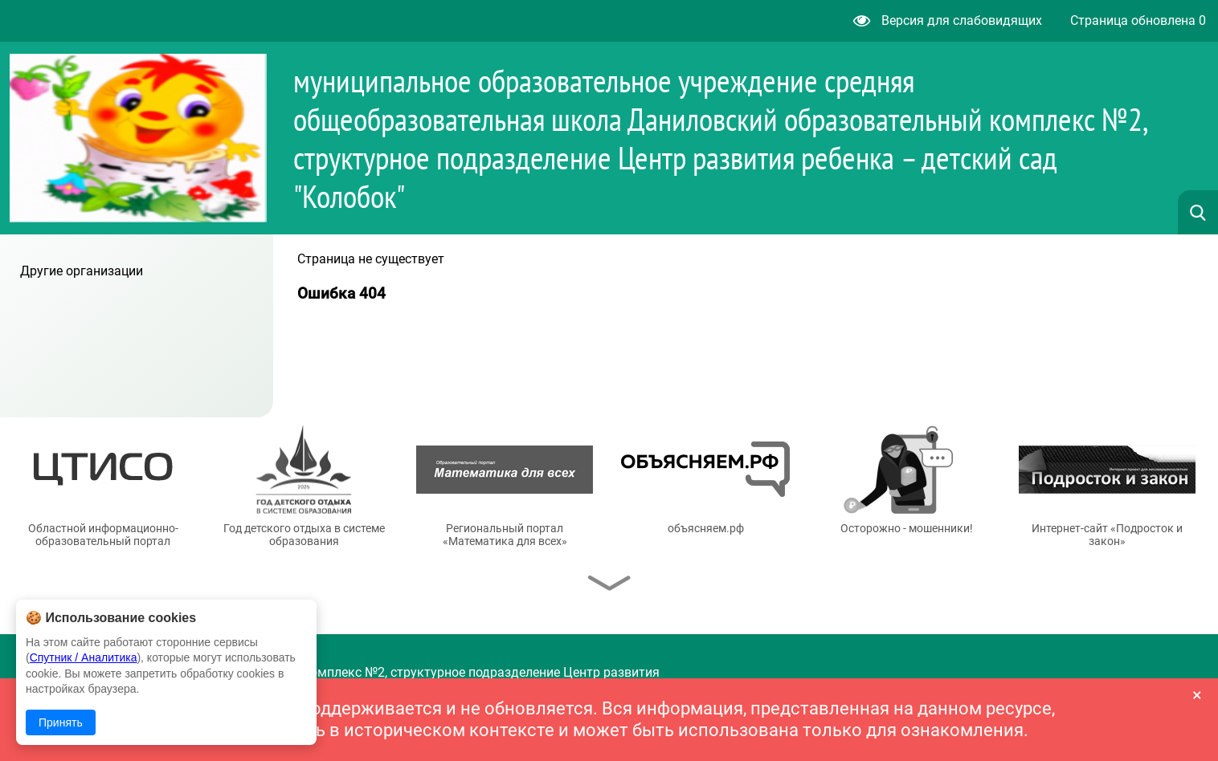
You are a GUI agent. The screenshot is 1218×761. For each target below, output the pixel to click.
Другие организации (81, 271)
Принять (61, 722)
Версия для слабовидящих (947, 20)
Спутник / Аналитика (83, 657)
